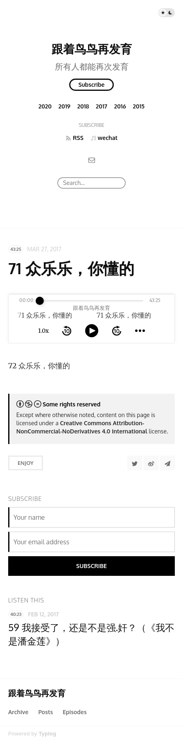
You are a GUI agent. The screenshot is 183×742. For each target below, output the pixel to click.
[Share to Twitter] (134, 463)
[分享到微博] (151, 463)
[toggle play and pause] (91, 330)
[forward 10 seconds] (117, 331)
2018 (83, 106)
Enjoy (26, 463)
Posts (45, 711)
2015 (139, 106)
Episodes (75, 711)
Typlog (47, 734)
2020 (45, 106)
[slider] (40, 301)
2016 (120, 106)
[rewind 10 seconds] (67, 331)
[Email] (91, 160)
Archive (18, 711)
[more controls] (140, 331)
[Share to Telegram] (167, 463)
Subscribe (92, 84)
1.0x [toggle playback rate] (43, 330)
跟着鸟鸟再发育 (92, 48)
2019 (64, 106)
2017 (101, 106)
